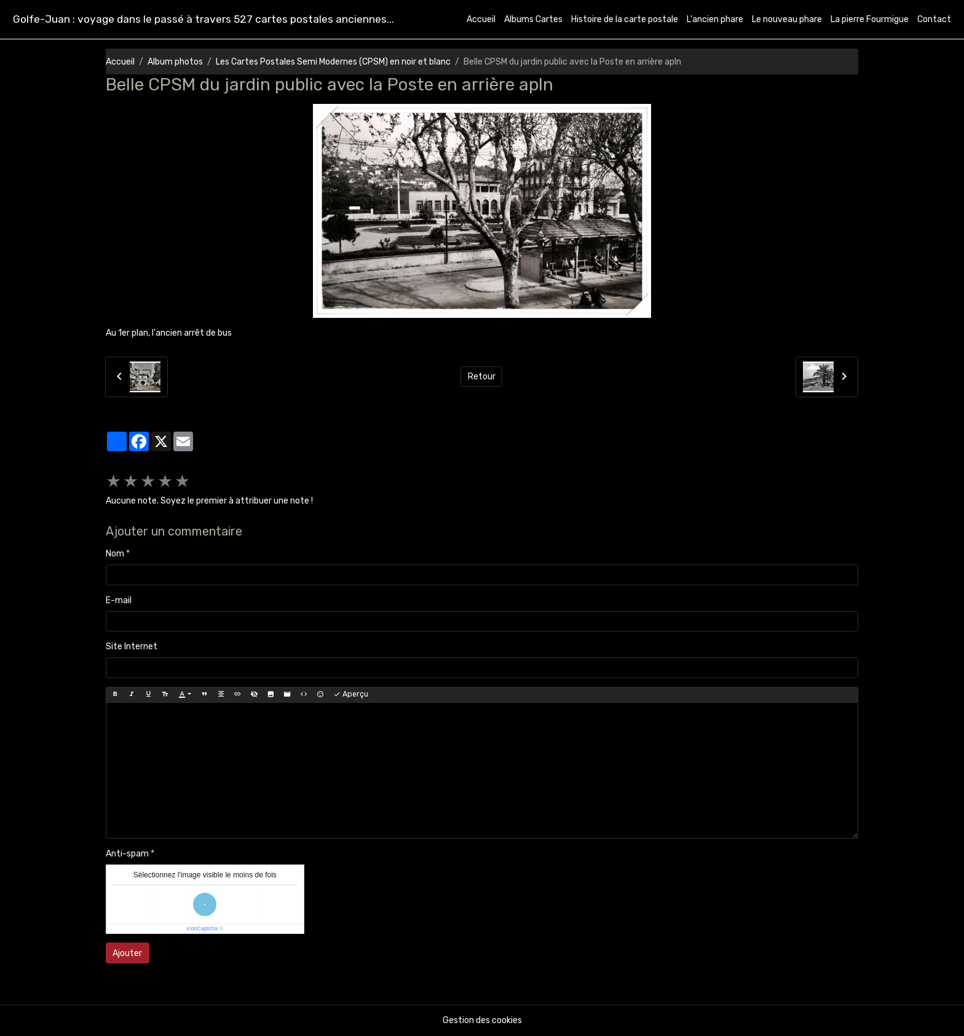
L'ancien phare (715, 19)
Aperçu (350, 694)
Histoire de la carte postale (624, 19)
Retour (482, 376)
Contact (934, 19)
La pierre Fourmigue (870, 19)
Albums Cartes (533, 19)
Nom (115, 553)
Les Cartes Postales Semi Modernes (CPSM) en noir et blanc (333, 62)
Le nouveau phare (787, 19)
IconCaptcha (202, 928)
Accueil (481, 19)
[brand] (203, 19)
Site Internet (131, 646)
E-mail (119, 600)
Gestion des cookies (482, 1020)
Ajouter (127, 953)
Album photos (175, 62)
